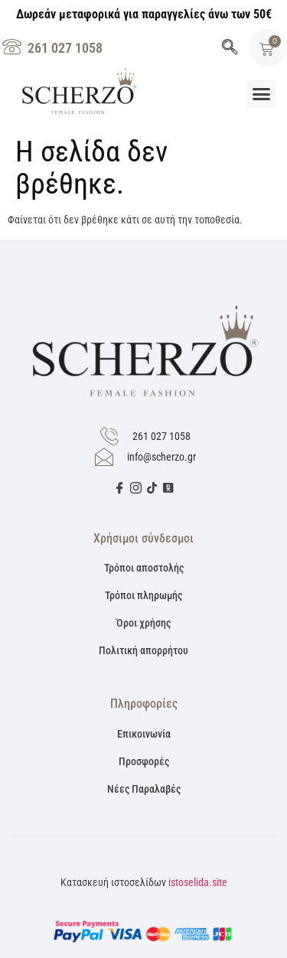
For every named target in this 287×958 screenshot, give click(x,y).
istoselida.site (197, 882)
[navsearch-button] (229, 48)
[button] (261, 94)
